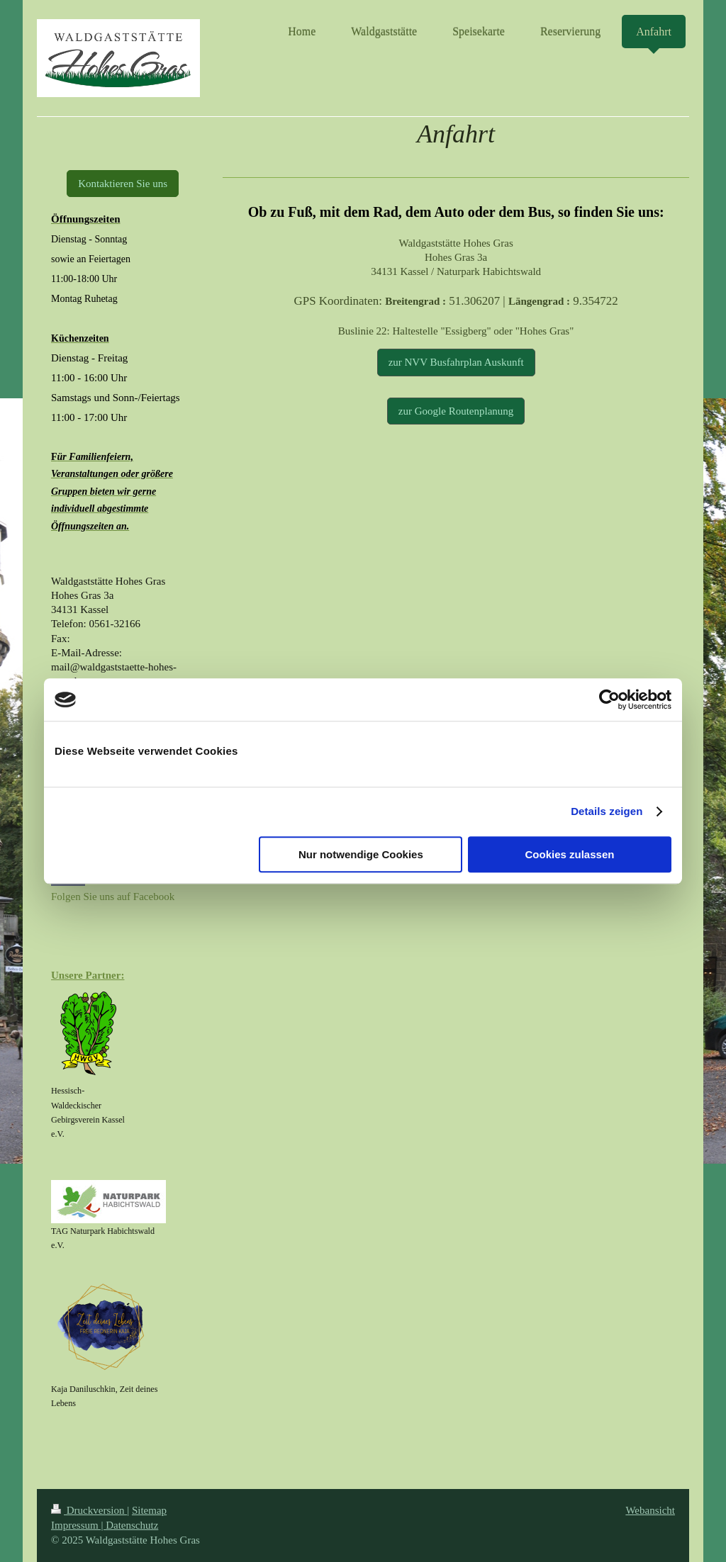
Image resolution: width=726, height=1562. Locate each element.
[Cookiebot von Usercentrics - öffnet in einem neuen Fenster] (609, 699)
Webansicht (650, 1510)
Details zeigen (606, 811)
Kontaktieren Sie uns (122, 183)
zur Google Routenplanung (455, 411)
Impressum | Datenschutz (104, 1525)
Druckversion (89, 1510)
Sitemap (149, 1510)
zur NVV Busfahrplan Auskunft (456, 362)
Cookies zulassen (570, 854)
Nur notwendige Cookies (360, 854)
